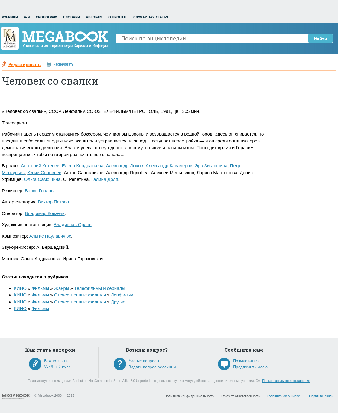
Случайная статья (150, 17)
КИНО (20, 288)
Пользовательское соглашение (286, 381)
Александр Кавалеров (169, 165)
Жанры (61, 288)
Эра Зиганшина (211, 165)
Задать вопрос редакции (152, 367)
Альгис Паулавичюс (50, 236)
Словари (71, 17)
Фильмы (40, 288)
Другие (118, 301)
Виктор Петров (53, 201)
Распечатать (63, 64)
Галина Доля (104, 179)
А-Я (27, 17)
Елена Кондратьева (83, 165)
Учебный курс (57, 367)
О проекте (118, 17)
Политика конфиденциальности (189, 396)
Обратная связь (321, 396)
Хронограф (46, 17)
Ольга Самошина (42, 179)
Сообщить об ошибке (283, 396)
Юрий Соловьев (44, 172)
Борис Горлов (39, 190)
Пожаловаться (246, 360)
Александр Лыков (124, 165)
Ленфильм (122, 294)
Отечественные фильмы (80, 294)
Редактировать (24, 64)
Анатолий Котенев (40, 165)
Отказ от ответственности (241, 396)
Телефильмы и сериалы (99, 288)
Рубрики (10, 17)
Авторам (94, 17)
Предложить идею (250, 367)
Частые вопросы (144, 360)
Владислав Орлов (73, 224)
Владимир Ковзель (44, 213)
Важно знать (56, 360)
